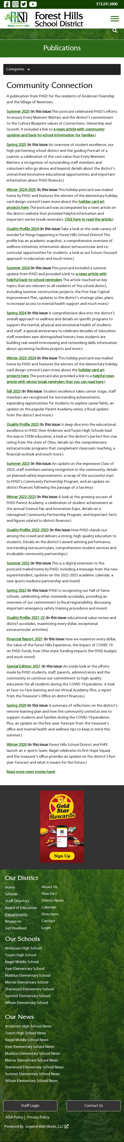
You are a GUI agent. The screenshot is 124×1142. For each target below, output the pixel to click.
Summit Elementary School (27, 996)
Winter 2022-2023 (21, 497)
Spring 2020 (16, 706)
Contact (48, 921)
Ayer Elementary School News (29, 1047)
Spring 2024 (16, 313)
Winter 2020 (17, 745)
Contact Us (93, 1106)
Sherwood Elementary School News (34, 1067)
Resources (13, 922)
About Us (49, 887)
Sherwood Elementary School (29, 989)
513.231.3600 (106, 4)
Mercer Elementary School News (31, 1060)
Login (46, 928)
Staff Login (30, 1106)
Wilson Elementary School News (31, 1081)
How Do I (49, 894)
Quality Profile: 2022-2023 (28, 530)
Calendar (49, 907)
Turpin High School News (25, 1033)
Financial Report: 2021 (25, 639)
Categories (19, 69)
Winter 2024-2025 (21, 190)
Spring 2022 (16, 591)
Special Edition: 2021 (23, 667)
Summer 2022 (18, 563)
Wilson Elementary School (26, 1003)
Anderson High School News (28, 1026)
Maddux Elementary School (27, 976)
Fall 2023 (14, 392)
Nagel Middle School (22, 962)
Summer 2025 (18, 112)
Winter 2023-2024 (21, 358)
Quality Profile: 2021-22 (26, 618)
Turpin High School (20, 955)
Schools (11, 894)
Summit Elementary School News (32, 1074)
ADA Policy (14, 1117)
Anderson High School (23, 948)
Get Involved (15, 928)
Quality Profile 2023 (23, 425)
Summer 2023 (18, 464)
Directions (50, 914)
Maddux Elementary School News (32, 1054)
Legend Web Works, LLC (47, 1127)
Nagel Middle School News (26, 1040)
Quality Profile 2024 (23, 229)
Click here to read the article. (88, 220)
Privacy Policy (38, 1117)
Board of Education (21, 908)
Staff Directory (17, 901)
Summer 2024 (18, 268)
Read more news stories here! (31, 772)
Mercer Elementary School (26, 982)
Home (10, 887)
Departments (16, 915)
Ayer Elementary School (24, 969)
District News (52, 901)
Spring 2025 (16, 145)
